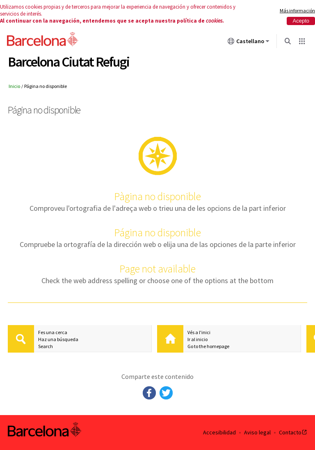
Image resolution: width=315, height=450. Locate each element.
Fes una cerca (52, 332)
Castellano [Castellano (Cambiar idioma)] (248, 42)
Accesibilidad (219, 432)
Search (45, 346)
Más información (297, 10)
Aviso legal (257, 432)
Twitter (166, 393)
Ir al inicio (197, 339)
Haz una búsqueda (58, 339)
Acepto (301, 21)
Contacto (293, 432)
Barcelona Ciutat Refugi (68, 61)
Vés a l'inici (198, 332)
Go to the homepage (208, 346)
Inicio (14, 86)
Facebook (149, 393)
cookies (214, 20)
